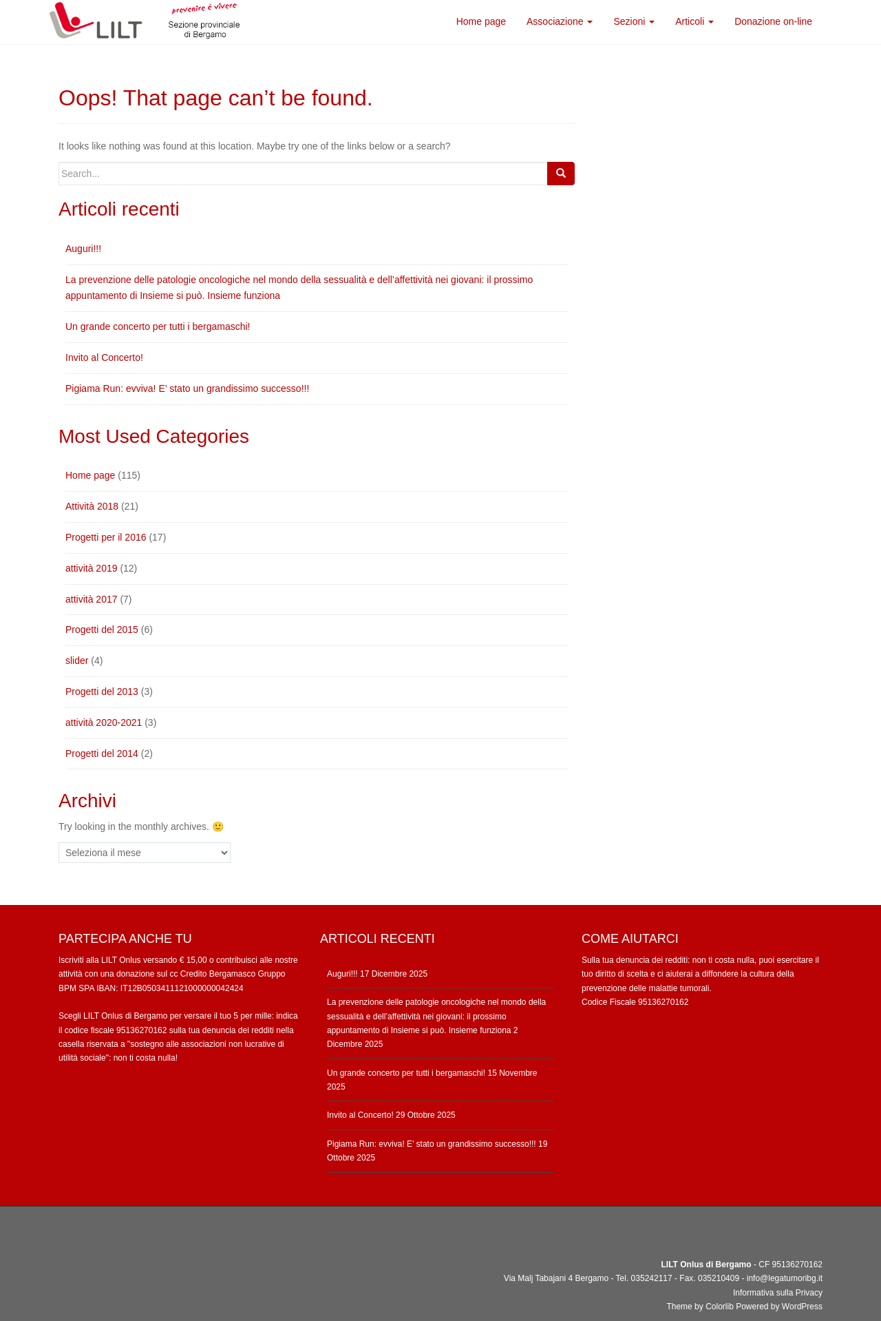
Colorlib (719, 1306)
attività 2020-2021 (103, 722)
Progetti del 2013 (101, 691)
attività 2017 (91, 599)
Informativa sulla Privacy (777, 1293)
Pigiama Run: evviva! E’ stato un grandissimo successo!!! (187, 388)
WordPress (802, 1306)
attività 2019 (91, 568)
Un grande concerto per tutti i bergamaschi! (157, 326)
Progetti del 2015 (101, 629)
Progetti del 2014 (101, 753)
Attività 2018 (91, 506)
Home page (90, 475)
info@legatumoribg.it (784, 1278)
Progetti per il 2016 (106, 537)
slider (76, 660)
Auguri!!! (83, 248)
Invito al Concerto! (104, 357)
